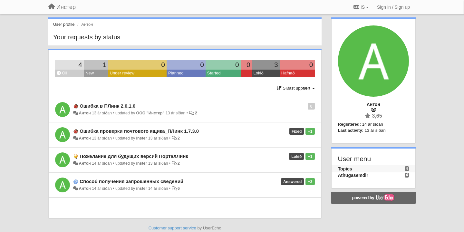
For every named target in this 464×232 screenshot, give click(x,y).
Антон (85, 113)
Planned (176, 73)
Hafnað (288, 73)
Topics (345, 168)
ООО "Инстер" (150, 113)
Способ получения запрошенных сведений (131, 181)
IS (361, 7)
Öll (62, 73)
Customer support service (172, 228)
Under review (122, 73)
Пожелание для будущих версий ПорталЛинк (134, 156)
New (89, 73)
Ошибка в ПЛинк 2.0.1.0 (107, 106)
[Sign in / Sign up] (393, 7)
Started (214, 73)
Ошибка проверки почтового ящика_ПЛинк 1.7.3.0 (139, 131)
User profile (63, 24)
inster (141, 138)
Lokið (259, 73)
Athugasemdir (353, 175)
